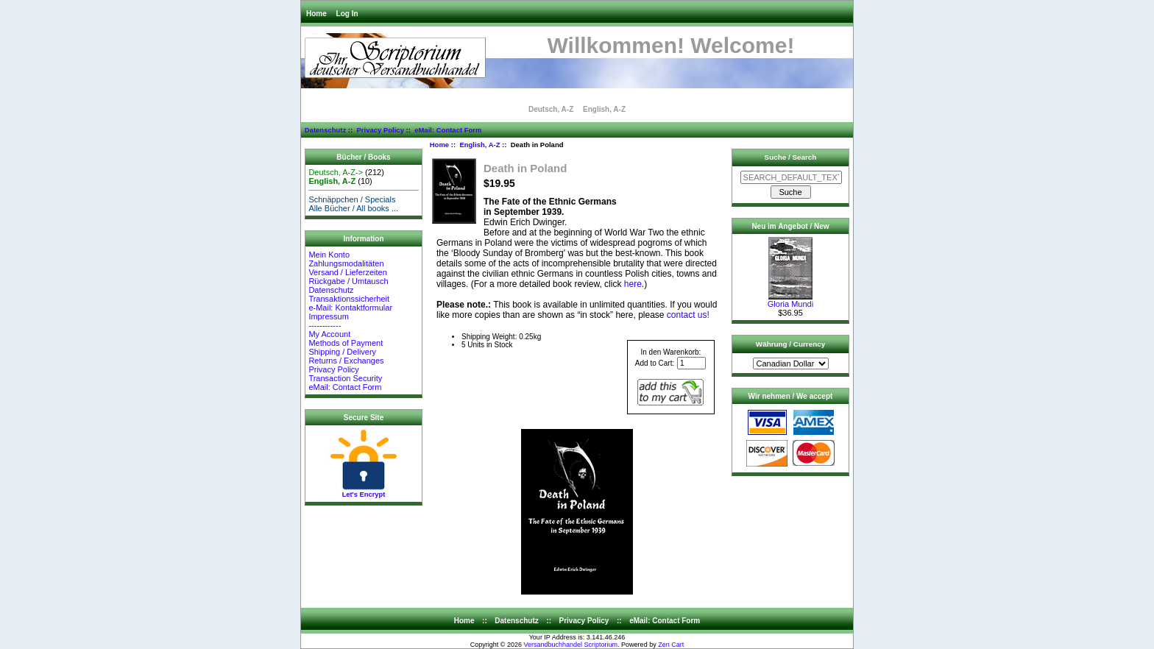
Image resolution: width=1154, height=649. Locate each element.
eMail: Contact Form (447, 130)
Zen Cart (671, 644)
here (633, 284)
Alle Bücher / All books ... (353, 208)
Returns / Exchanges (345, 360)
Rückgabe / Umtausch (348, 281)
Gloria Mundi (790, 300)
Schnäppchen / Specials (351, 199)
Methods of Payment (345, 342)
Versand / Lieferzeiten (347, 272)
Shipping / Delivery (342, 351)
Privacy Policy (379, 130)
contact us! (688, 315)
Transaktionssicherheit (348, 298)
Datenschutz (325, 130)
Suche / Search (791, 157)
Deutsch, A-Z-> (335, 172)
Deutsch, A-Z (550, 109)
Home (316, 14)
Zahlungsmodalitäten (345, 263)
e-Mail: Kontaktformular (351, 307)
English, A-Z (479, 145)
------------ (324, 325)
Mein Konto (329, 254)
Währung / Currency (790, 344)
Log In (347, 14)
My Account (329, 334)
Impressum (328, 316)
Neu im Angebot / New (790, 226)
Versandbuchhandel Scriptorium (571, 644)
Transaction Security (345, 378)
